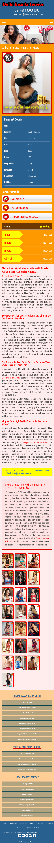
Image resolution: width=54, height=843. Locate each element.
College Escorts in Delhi (27, 728)
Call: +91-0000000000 (27, 10)
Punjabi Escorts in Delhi (27, 723)
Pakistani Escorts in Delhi (27, 739)
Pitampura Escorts (27, 810)
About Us (13, 823)
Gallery (41, 823)
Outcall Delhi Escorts (27, 718)
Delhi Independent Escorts (27, 708)
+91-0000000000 (42, 470)
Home (4, 823)
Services (23, 823)
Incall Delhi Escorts (27, 713)
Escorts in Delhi (33, 827)
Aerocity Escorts (27, 784)
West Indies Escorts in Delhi (27, 769)
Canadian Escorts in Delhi (27, 764)
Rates (32, 823)
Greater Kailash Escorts (11, 377)
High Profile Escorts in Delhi (27, 734)
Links (49, 823)
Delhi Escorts (34, 842)
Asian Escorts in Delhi (27, 754)
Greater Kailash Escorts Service (14, 276)
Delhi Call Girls (27, 702)
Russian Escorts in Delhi (27, 759)
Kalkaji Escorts (27, 794)
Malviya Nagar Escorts (27, 805)
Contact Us (19, 827)
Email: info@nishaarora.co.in (27, 14)
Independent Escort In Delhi (35, 442)
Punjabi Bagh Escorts (27, 815)
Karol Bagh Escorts (27, 799)
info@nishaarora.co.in (21, 473)
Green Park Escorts (27, 789)
